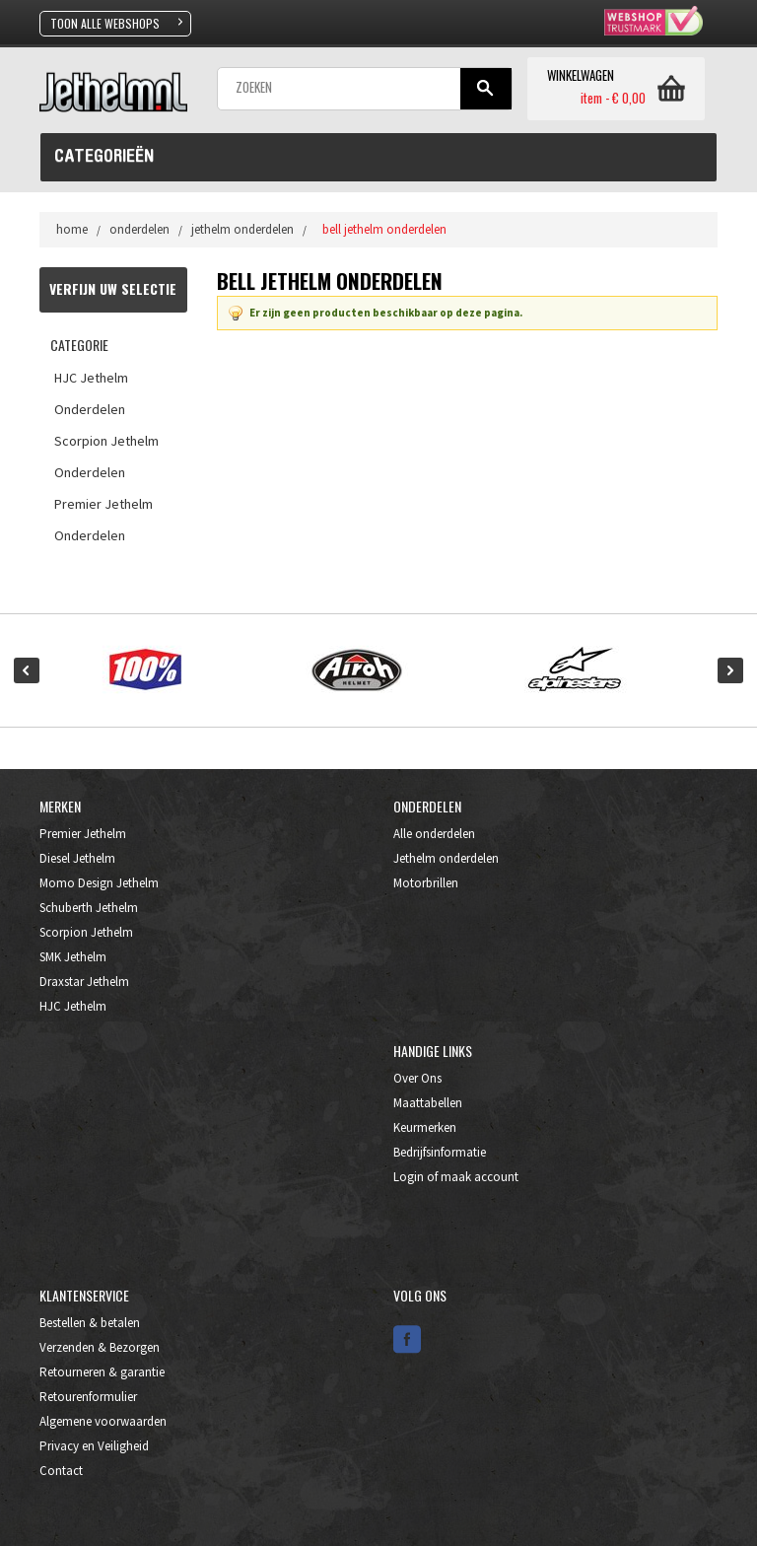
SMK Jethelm (72, 957)
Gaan (485, 88)
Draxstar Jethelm (84, 981)
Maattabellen (427, 1102)
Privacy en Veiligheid (94, 1446)
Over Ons (417, 1078)
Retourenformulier (88, 1396)
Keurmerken (424, 1127)
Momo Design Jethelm (99, 883)
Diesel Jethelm (77, 858)
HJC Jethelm (72, 1006)
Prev (26, 670)
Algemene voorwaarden (103, 1421)
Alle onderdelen (434, 833)
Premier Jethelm (82, 833)
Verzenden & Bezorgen (99, 1347)
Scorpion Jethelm (86, 932)
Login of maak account (455, 1176)
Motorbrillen (425, 883)
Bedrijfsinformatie (439, 1152)
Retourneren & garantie (102, 1372)
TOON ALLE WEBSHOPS (105, 23)
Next (730, 670)
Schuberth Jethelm (88, 907)
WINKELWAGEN (580, 76)
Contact (61, 1470)
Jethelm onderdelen (446, 858)
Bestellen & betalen (89, 1322)
